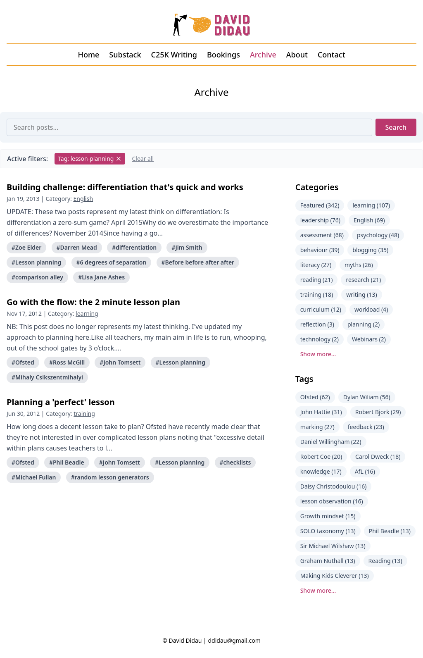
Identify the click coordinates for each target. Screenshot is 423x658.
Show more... (318, 354)
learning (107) (371, 205)
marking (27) (317, 427)
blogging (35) (370, 250)
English (83, 199)
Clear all (143, 158)
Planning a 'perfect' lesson (61, 402)
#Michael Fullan (34, 477)
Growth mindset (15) (328, 516)
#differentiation (134, 247)
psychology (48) (378, 235)
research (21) (363, 280)
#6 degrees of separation (111, 262)
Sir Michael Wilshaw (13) (333, 546)
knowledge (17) (321, 471)
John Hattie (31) (321, 412)
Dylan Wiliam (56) (366, 397)
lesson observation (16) (331, 501)
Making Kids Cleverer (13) (334, 575)
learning (87, 313)
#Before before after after (198, 262)
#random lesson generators (110, 477)
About (297, 55)
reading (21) (316, 280)
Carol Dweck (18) (377, 456)
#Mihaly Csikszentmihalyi (47, 377)
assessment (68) (322, 235)
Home (88, 55)
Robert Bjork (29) (378, 412)
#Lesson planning (36, 262)
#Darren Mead (77, 247)
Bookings (223, 55)
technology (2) (319, 339)
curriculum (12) (320, 309)
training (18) (316, 294)
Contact (331, 55)
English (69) (369, 220)
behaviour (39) (320, 250)
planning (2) (363, 324)
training (84, 413)
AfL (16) (365, 471)
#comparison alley (37, 277)
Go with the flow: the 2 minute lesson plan (93, 302)
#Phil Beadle (66, 462)
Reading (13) (385, 561)
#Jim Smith (186, 247)
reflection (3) (317, 324)
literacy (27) (315, 265)
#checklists (235, 462)
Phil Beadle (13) (390, 531)
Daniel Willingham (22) (330, 442)
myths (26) (359, 265)
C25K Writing (174, 55)
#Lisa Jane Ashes (101, 277)
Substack (125, 55)
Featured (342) (320, 205)
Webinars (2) (369, 339)
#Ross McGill (67, 362)
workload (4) (371, 309)
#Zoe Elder (26, 247)
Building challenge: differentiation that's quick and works (125, 187)
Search (395, 127)
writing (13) (361, 294)
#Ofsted (23, 362)
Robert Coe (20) (321, 456)
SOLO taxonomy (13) (328, 531)
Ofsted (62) (315, 397)
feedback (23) (366, 427)
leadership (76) (320, 220)
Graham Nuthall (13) (327, 561)
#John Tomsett (120, 362)
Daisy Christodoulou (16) (333, 486)
